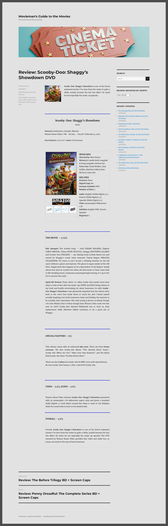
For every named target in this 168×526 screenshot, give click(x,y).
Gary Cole (32, 97)
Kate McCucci (32, 100)
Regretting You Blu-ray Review (129, 124)
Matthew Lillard (24, 102)
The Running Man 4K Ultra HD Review (131, 111)
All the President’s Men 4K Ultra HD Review (133, 129)
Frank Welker (23, 97)
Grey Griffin (23, 100)
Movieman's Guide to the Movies (44, 16)
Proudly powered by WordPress (54, 516)
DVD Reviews (23, 92)
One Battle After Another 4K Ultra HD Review (133, 134)
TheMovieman (24, 86)
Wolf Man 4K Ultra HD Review (128, 168)
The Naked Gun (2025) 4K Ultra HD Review (133, 163)
